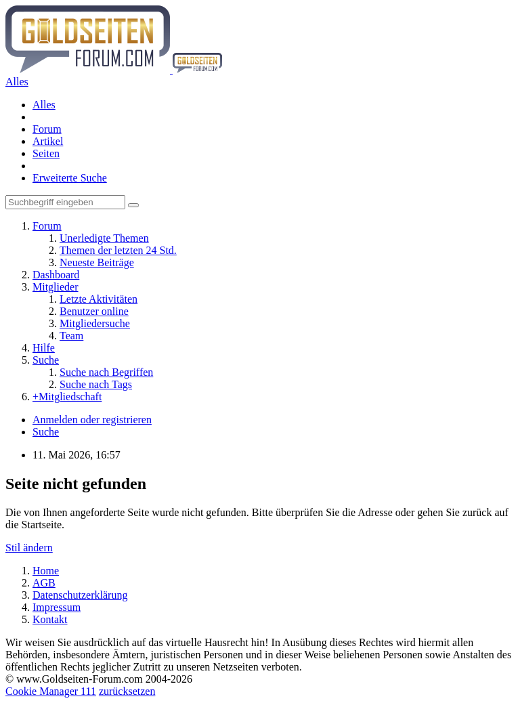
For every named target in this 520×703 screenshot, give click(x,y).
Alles (44, 104)
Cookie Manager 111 (50, 691)
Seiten (46, 153)
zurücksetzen (127, 691)
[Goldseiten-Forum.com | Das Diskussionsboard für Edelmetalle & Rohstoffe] (113, 69)
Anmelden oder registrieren (92, 419)
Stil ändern (29, 547)
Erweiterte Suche (69, 178)
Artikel (47, 141)
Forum (47, 129)
